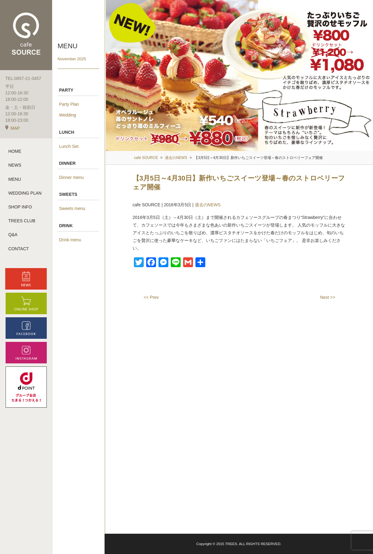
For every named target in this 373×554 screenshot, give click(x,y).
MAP (12, 128)
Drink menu (70, 239)
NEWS (14, 165)
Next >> (327, 297)
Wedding (67, 115)
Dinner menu (71, 177)
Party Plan (69, 104)
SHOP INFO (20, 207)
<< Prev (151, 297)
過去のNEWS (208, 204)
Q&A (13, 234)
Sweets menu (72, 208)
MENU (14, 179)
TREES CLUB (21, 221)
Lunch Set (68, 146)
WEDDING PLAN (25, 193)
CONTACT (18, 248)
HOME (14, 151)
